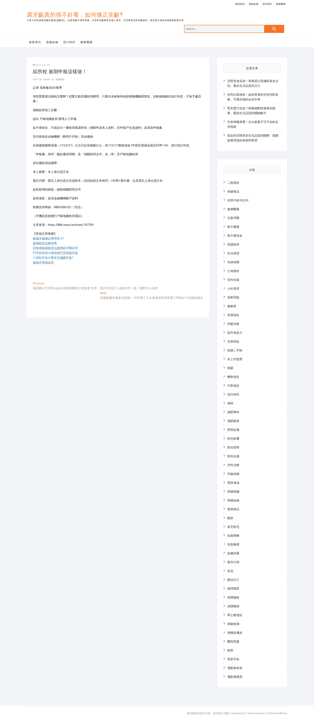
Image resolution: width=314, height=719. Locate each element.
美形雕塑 (233, 544)
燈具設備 (233, 456)
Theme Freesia (255, 713)
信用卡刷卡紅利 (237, 200)
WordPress (281, 713)
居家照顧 (233, 297)
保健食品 (233, 191)
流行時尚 (267, 4)
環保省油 (233, 483)
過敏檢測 (233, 624)
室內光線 (233, 280)
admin (46, 79)
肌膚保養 (233, 553)
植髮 (230, 368)
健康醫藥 (281, 4)
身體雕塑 (233, 606)
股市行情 (233, 562)
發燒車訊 (240, 4)
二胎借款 (233, 183)
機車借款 (233, 377)
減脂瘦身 (233, 421)
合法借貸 (233, 253)
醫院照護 (233, 641)
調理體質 (233, 588)
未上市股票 (234, 359)
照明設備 (233, 430)
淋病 (230, 403)
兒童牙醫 (233, 218)
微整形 (231, 306)
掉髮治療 (233, 324)
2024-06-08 (41, 65)
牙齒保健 (233, 474)
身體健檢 (233, 597)
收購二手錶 (234, 350)
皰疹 (230, 518)
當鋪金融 (253, 4)
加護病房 (233, 244)
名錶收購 (233, 262)
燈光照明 (233, 447)
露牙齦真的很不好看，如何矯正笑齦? (75, 14)
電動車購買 (234, 677)
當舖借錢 (233, 491)
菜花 (230, 571)
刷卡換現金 (234, 235)
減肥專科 (233, 412)
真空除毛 (233, 527)
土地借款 (233, 271)
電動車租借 (234, 668)
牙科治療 (233, 465)
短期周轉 (233, 535)
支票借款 (233, 341)
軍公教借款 (234, 615)
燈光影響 (233, 438)
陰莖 (230, 650)
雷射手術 (233, 659)
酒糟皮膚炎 (234, 633)
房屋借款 (233, 315)
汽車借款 (233, 385)
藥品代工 (233, 580)
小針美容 (233, 288)
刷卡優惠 (233, 227)
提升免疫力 (234, 333)
